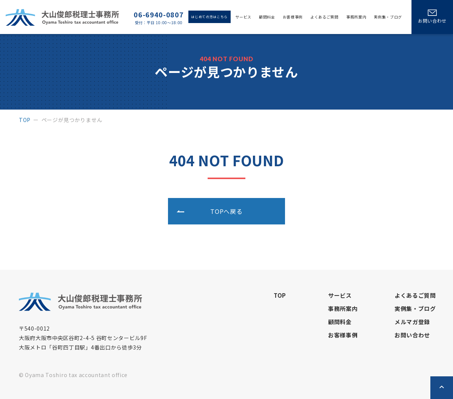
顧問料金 (267, 17)
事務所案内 (356, 17)
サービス (243, 17)
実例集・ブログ (388, 17)
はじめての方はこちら (209, 16)
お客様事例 (293, 17)
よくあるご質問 (324, 17)
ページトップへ (441, 387)
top (25, 120)
